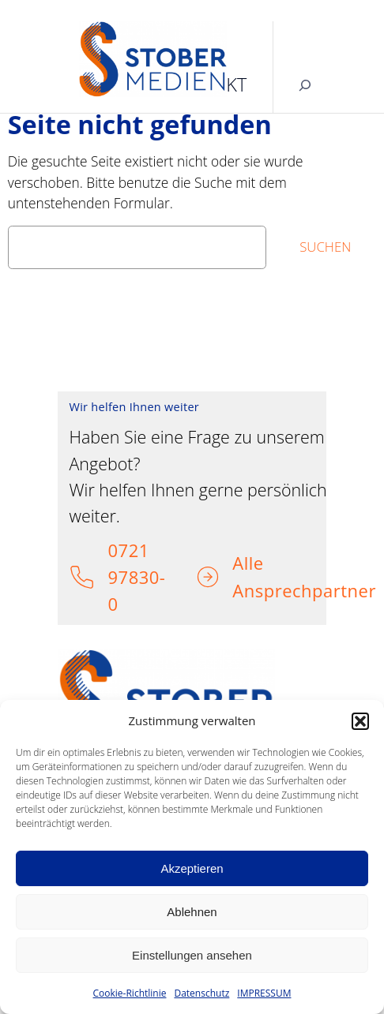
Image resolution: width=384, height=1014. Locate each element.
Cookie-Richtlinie (130, 993)
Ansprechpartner (304, 590)
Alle (247, 562)
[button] (360, 721)
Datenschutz (201, 993)
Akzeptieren (191, 868)
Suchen (325, 247)
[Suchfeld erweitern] (305, 85)
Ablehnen (191, 912)
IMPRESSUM (264, 993)
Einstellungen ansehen (192, 955)
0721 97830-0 (136, 577)
